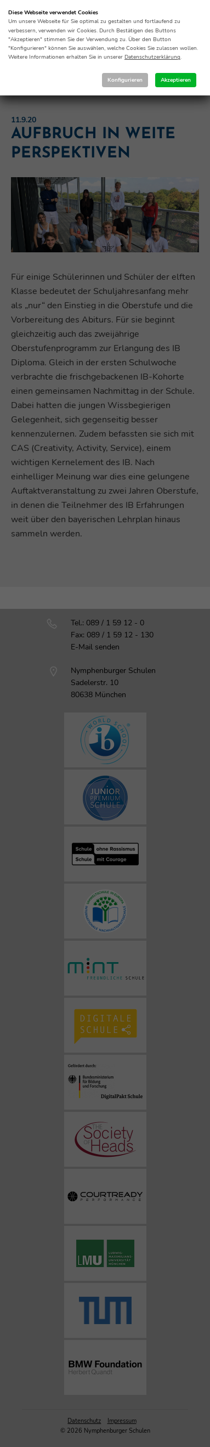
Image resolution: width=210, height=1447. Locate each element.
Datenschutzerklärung (152, 57)
